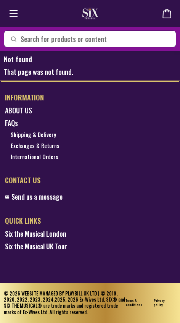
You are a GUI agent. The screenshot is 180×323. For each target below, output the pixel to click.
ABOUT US (18, 110)
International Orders (34, 157)
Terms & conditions (134, 303)
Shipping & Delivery (33, 135)
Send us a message (34, 196)
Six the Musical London (35, 233)
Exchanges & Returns (35, 146)
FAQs (11, 123)
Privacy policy (159, 303)
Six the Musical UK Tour (36, 246)
